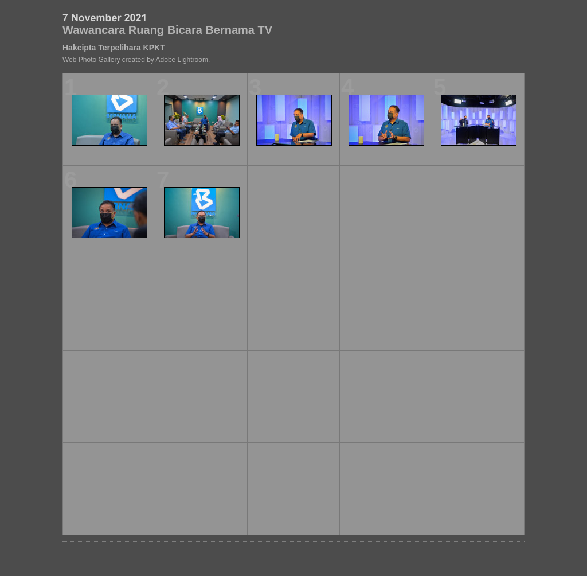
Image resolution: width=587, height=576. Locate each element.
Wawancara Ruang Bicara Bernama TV (167, 30)
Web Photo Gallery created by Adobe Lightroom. (136, 60)
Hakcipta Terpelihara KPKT (113, 47)
